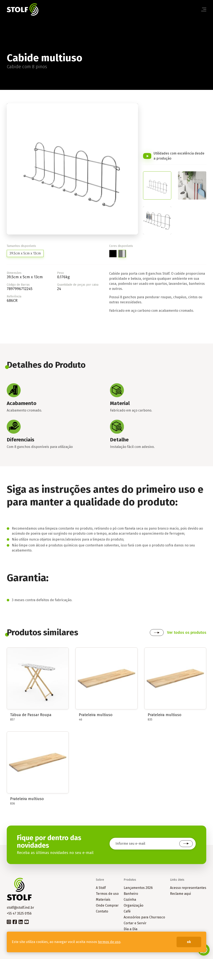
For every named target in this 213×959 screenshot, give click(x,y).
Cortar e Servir (135, 923)
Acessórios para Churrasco (144, 917)
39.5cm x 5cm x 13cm (25, 253)
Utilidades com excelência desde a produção (179, 155)
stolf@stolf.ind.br (20, 908)
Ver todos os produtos (186, 632)
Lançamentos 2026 (138, 888)
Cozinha (130, 900)
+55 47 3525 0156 (19, 913)
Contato (102, 911)
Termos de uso (107, 894)
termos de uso (109, 942)
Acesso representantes (188, 888)
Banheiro (131, 894)
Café (127, 911)
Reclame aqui (180, 894)
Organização (133, 905)
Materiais (103, 900)
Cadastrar (186, 843)
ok (189, 942)
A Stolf (101, 888)
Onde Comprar (107, 905)
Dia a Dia (130, 929)
